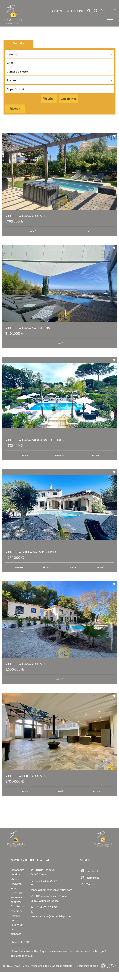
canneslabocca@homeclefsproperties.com (56, 916)
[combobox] (59, 53)
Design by (107, 965)
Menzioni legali (39, 965)
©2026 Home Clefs (15, 965)
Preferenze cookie (87, 965)
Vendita (18, 43)
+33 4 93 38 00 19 (46, 880)
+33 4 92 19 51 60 (46, 907)
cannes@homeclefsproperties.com (51, 889)
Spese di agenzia (62, 965)
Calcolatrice (69, 98)
